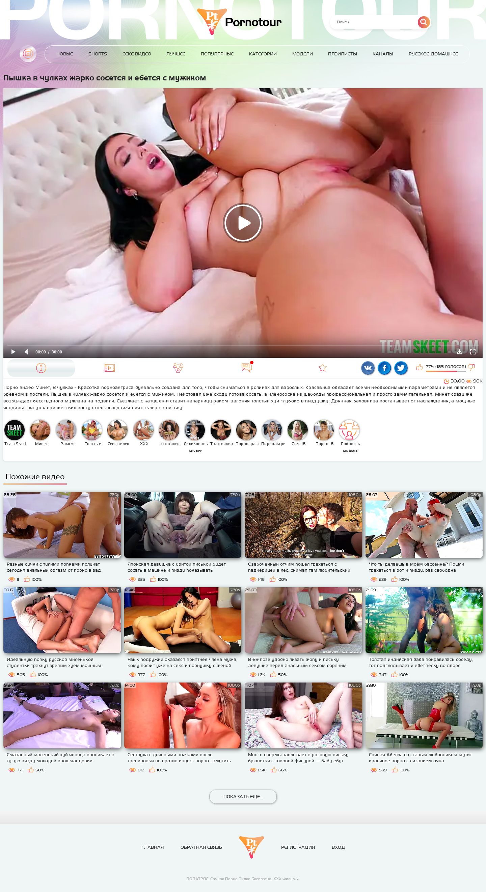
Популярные (217, 53)
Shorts (97, 53)
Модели (302, 53)
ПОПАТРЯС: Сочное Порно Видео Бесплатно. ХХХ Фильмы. (243, 879)
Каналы (383, 53)
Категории (263, 53)
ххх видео (169, 433)
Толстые (92, 433)
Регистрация (298, 847)
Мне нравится (420, 368)
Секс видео (118, 433)
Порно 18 (324, 433)
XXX (143, 433)
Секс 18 (298, 433)
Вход (338, 847)
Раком (66, 433)
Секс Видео (137, 53)
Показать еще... (243, 796)
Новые (64, 53)
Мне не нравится (472, 368)
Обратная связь (201, 847)
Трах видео (221, 433)
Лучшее (175, 53)
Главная (28, 53)
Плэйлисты (342, 53)
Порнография (248, 433)
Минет (40, 433)
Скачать (459, 352)
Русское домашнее (433, 53)
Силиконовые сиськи (196, 436)
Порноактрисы (273, 433)
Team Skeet (15, 433)
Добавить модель (349, 436)
